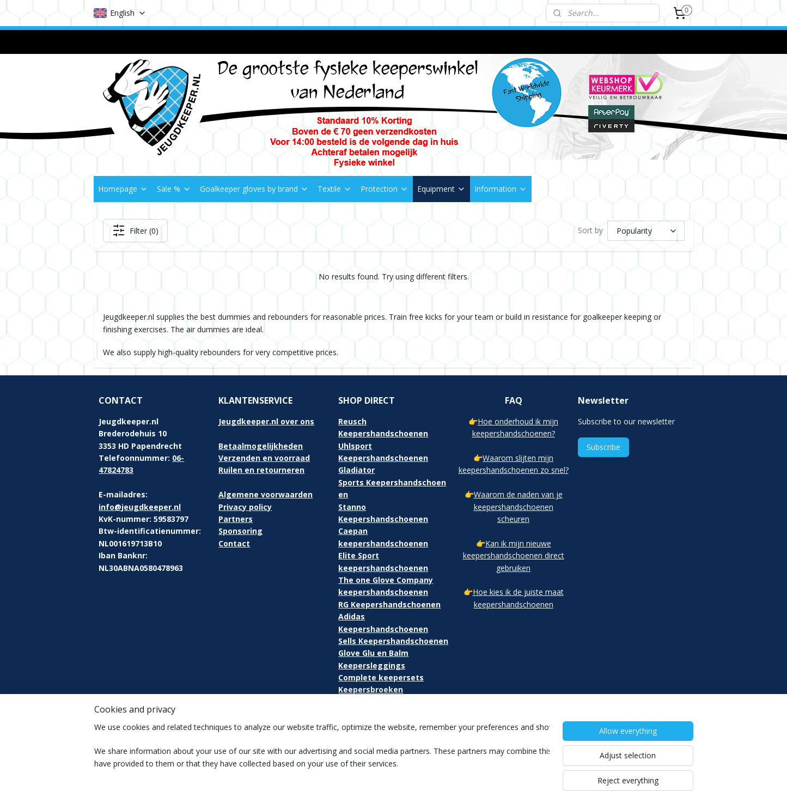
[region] (322, 754)
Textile (335, 189)
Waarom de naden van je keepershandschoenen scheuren (518, 506)
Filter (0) (135, 230)
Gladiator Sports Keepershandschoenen (392, 482)
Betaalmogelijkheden (260, 446)
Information (500, 189)
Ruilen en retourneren (261, 470)
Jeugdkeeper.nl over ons (266, 421)
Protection (384, 189)
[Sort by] (646, 230)
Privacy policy (245, 507)
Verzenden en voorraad (264, 458)
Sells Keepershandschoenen (393, 641)
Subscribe (603, 447)
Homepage (123, 189)
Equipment (441, 189)
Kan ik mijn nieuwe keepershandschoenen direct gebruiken (513, 555)
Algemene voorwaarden (265, 494)
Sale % (174, 189)
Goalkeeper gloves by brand (254, 189)
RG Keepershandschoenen (389, 604)
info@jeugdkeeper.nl (140, 507)
